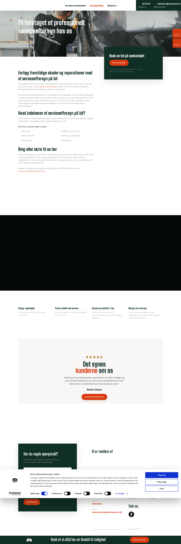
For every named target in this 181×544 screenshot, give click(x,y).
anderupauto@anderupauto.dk (31, 171)
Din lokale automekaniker (75, 5)
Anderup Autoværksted (47, 86)
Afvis (162, 534)
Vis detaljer (120, 539)
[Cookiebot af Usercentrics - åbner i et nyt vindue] (15, 539)
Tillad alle (162, 521)
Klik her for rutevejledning (102, 494)
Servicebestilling (97, 5)
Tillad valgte (162, 528)
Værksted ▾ (112, 5)
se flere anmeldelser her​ (94, 397)
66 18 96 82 (97, 504)
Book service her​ (119, 63)
